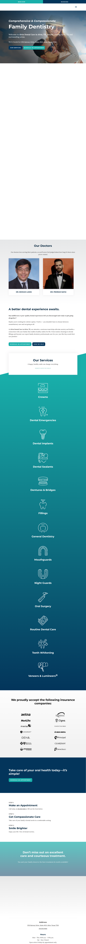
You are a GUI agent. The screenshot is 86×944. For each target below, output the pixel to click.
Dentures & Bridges (43, 490)
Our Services (15, 48)
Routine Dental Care (43, 629)
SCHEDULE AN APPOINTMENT (35, 48)
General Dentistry (43, 536)
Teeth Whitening (43, 652)
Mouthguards (43, 559)
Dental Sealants (43, 466)
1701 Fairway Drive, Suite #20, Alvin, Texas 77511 (38, 42)
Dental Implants (43, 443)
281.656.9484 (64, 2)
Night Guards (43, 583)
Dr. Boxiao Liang (24, 292)
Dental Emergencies (43, 420)
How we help (41, 344)
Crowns (43, 397)
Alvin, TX (65, 34)
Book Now (21, 2)
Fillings (43, 513)
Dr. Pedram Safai (58, 292)
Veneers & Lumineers (43, 676)
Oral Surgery (43, 606)
